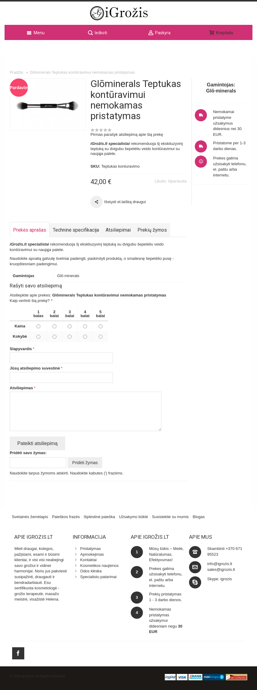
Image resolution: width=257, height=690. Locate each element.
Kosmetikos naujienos (99, 564)
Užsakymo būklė (133, 516)
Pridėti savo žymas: (28, 452)
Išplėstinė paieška (99, 516)
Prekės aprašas (29, 229)
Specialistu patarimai (98, 576)
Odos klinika (91, 570)
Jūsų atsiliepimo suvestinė (35, 367)
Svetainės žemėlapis (30, 516)
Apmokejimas (92, 553)
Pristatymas (90, 547)
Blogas (199, 516)
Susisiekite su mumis (170, 516)
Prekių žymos (152, 229)
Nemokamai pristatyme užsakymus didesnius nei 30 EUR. (227, 122)
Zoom (47, 103)
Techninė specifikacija (76, 229)
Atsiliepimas (21, 387)
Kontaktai (88, 559)
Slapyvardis (21, 348)
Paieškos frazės (66, 516)
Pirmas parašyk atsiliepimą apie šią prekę (126, 133)
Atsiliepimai (118, 229)
